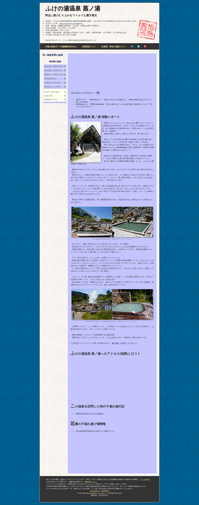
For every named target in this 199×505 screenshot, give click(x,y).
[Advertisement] (112, 73)
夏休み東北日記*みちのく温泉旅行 (90, 414)
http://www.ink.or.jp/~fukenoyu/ (71, 23)
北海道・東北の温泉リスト (113, 46)
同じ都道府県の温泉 (52, 55)
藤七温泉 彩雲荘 (119, 343)
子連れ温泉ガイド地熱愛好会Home (61, 46)
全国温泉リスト (89, 46)
